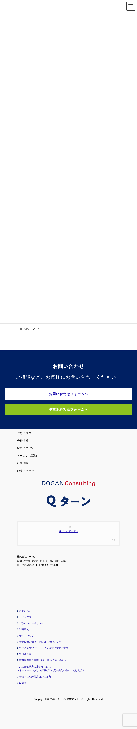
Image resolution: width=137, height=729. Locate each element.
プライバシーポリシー (31, 623)
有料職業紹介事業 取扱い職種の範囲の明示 (43, 660)
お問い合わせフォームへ (68, 394)
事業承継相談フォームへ (68, 409)
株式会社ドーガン (68, 531)
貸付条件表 (25, 654)
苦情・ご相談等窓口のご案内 (35, 676)
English (23, 682)
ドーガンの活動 (27, 455)
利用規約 (24, 629)
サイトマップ (26, 635)
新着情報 (22, 463)
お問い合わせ (25, 470)
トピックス (25, 617)
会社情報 (22, 440)
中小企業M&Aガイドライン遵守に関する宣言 (43, 647)
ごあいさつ (24, 433)
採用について (25, 448)
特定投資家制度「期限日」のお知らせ (40, 641)
